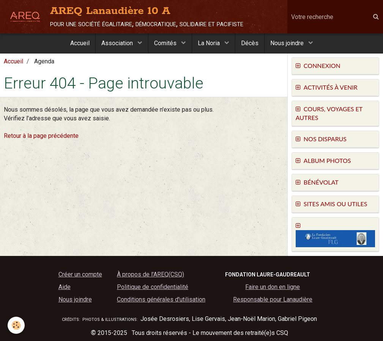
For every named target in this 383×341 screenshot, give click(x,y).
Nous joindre (287, 43)
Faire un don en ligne (272, 286)
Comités (166, 43)
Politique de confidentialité (152, 286)
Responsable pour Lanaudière (272, 299)
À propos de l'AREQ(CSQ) (150, 274)
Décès (249, 43)
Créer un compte (80, 274)
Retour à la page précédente (41, 135)
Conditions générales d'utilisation (161, 299)
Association (117, 43)
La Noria (209, 43)
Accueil (80, 43)
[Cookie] (16, 325)
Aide (64, 286)
